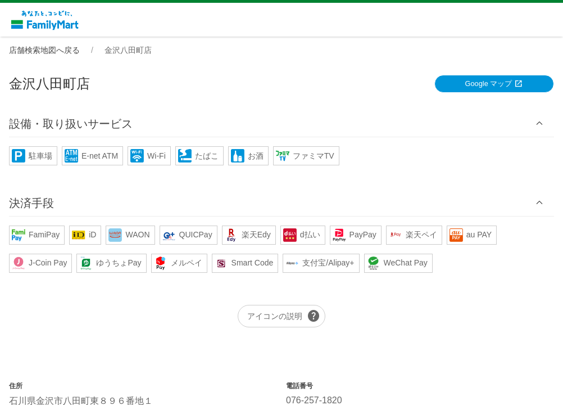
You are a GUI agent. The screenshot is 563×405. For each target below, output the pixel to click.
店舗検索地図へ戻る (44, 50)
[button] (281, 123)
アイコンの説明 (283, 316)
